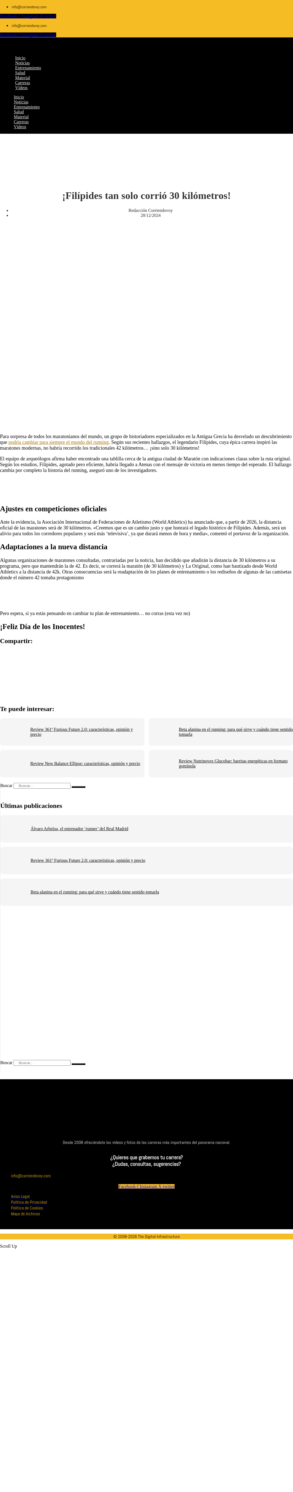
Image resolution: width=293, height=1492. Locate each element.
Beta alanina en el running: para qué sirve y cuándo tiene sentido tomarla (95, 892)
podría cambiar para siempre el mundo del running (59, 442)
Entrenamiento (27, 107)
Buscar (6, 785)
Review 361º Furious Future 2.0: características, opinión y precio (88, 860)
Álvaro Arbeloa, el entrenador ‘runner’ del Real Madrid (79, 828)
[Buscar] (78, 787)
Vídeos (20, 126)
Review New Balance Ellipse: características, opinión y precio (85, 763)
